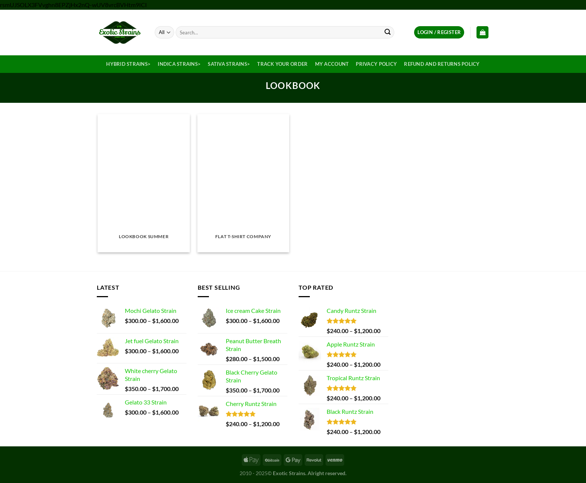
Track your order (282, 64)
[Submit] (387, 32)
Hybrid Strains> (128, 64)
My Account (332, 64)
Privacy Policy (376, 64)
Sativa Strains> (229, 64)
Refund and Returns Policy (441, 64)
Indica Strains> (179, 64)
